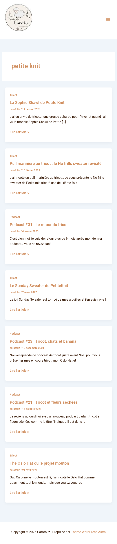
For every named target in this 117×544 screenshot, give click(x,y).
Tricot (13, 95)
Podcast (15, 217)
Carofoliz (11, 34)
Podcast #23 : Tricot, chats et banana (43, 341)
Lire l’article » (19, 131)
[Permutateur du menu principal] (108, 19)
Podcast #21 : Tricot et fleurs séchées (44, 402)
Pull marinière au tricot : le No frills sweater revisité (55, 163)
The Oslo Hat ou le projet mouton (39, 463)
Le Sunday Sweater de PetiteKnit (39, 285)
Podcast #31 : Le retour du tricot (39, 224)
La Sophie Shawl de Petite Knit (37, 102)
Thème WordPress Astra (88, 532)
